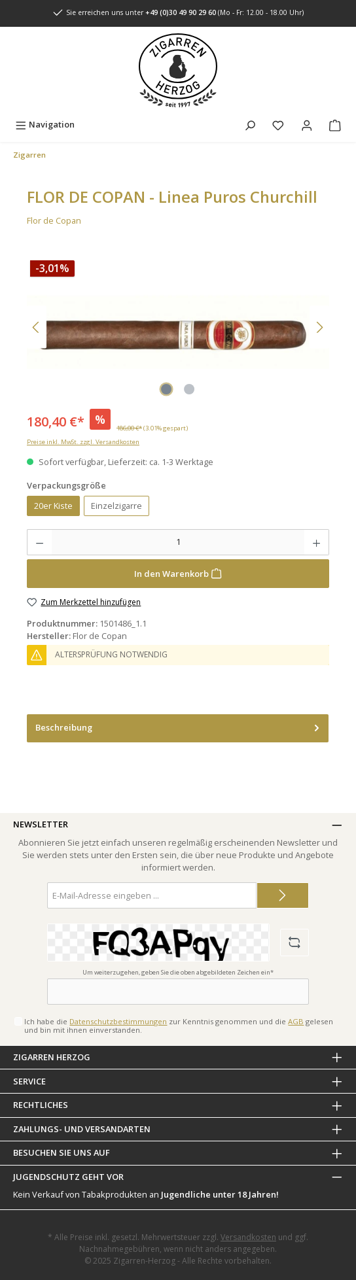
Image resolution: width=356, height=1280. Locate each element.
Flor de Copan (54, 220)
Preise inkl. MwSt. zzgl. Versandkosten (83, 442)
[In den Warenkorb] (178, 573)
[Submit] (283, 895)
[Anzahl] (178, 542)
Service (29, 1081)
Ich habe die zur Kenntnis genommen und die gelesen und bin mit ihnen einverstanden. (178, 1025)
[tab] (178, 728)
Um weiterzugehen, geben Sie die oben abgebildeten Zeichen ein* (178, 972)
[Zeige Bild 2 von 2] (189, 389)
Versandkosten (248, 1237)
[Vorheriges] (36, 327)
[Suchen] (250, 124)
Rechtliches (40, 1105)
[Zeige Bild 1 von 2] (166, 389)
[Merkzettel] (278, 124)
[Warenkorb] (335, 124)
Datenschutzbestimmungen (118, 1021)
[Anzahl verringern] (39, 542)
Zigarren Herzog (51, 1057)
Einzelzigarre (116, 505)
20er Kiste (53, 505)
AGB (296, 1021)
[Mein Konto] (307, 124)
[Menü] (45, 124)
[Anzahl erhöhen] (316, 542)
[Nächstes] (319, 327)
